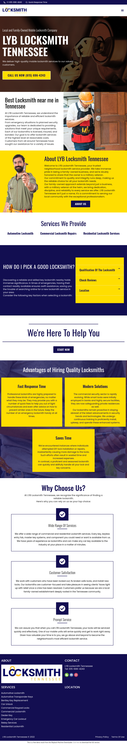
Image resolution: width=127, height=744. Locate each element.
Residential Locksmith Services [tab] (101, 233)
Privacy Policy (102, 737)
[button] (122, 10)
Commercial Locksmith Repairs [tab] (58, 233)
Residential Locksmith (12, 726)
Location (84, 290)
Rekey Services (9, 722)
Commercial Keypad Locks (15, 708)
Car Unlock (7, 704)
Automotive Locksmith (13, 693)
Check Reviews (87, 280)
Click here (76, 743)
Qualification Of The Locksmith (97, 270)
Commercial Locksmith (13, 711)
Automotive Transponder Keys (17, 697)
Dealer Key (6, 715)
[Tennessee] (95, 706)
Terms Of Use (117, 737)
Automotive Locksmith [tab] (20, 233)
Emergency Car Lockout (13, 719)
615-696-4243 (77, 669)
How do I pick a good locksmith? (39, 266)
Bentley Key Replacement (14, 700)
